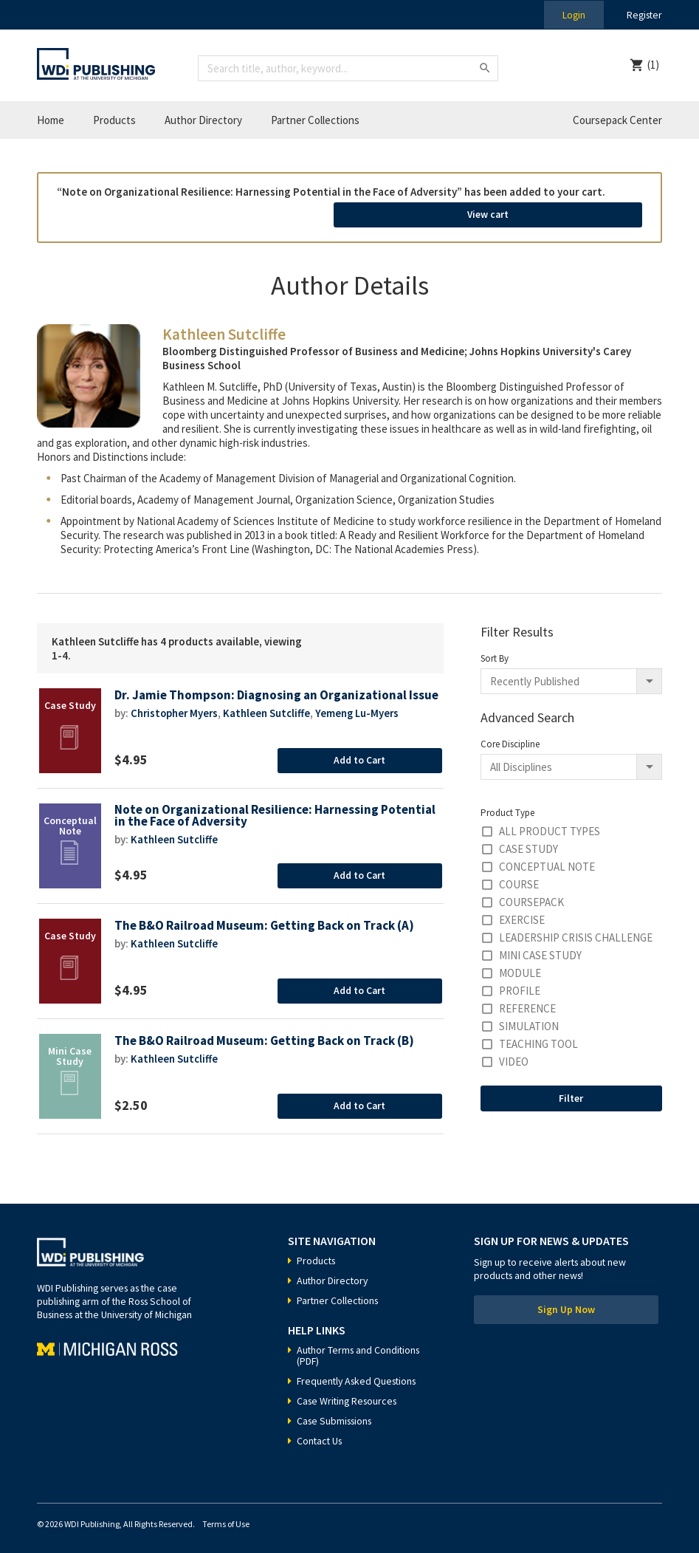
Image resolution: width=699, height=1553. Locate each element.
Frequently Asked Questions (359, 1375)
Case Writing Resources (349, 1395)
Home (50, 120)
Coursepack (531, 896)
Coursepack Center (617, 120)
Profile (519, 985)
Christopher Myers (176, 719)
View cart (561, 211)
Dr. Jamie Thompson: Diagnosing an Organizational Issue (263, 695)
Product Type (507, 807)
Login (570, 14)
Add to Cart (360, 754)
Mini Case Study (540, 949)
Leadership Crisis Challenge (575, 932)
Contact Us (321, 1434)
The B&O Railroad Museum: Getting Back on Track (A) (266, 919)
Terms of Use (225, 1517)
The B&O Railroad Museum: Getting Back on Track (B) (266, 1035)
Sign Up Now (566, 1305)
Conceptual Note (547, 861)
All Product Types (549, 825)
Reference (527, 1002)
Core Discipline (510, 738)
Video (513, 1056)
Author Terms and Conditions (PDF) (360, 1349)
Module (520, 967)
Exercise (522, 914)
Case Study (528, 843)
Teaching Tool (538, 1038)
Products (114, 120)
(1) (653, 65)
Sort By (495, 652)
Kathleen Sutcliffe (269, 719)
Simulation (529, 1020)
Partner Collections (315, 120)
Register (643, 14)
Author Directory (203, 120)
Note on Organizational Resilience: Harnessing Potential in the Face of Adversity (276, 810)
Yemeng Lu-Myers (361, 719)
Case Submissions (337, 1415)
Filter (571, 1092)
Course (519, 878)
